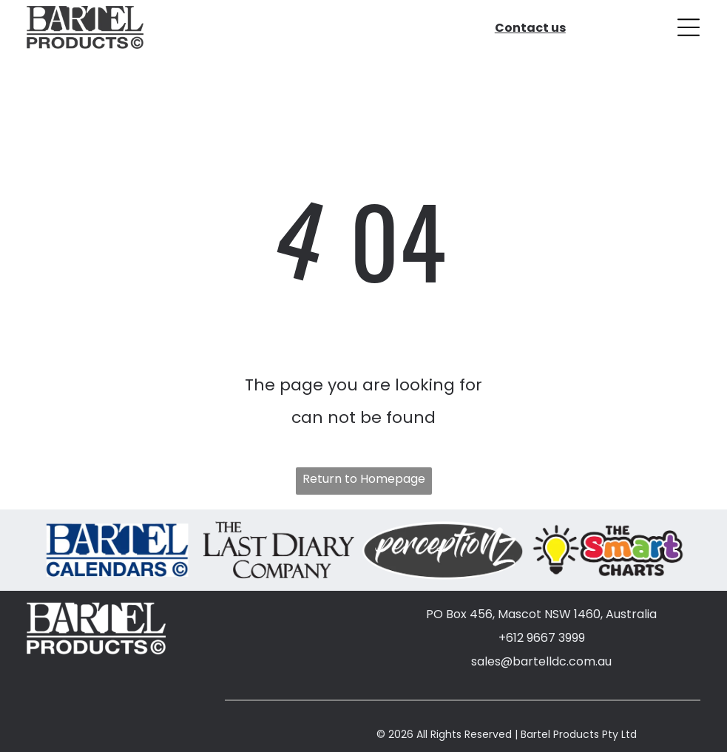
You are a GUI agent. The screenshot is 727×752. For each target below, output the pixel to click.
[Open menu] (688, 26)
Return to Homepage (363, 476)
